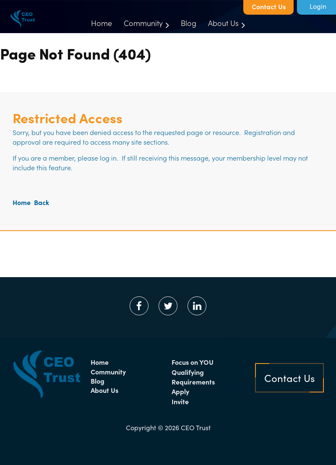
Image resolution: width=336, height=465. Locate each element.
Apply (180, 391)
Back (41, 202)
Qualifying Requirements (193, 376)
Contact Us (269, 6)
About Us (104, 390)
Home (22, 202)
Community (108, 371)
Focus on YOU (193, 361)
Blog (97, 380)
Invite (180, 401)
